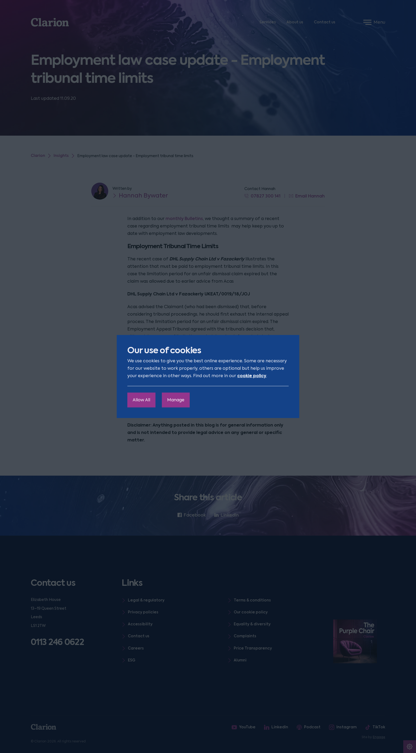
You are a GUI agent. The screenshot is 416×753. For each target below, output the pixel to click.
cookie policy (251, 376)
